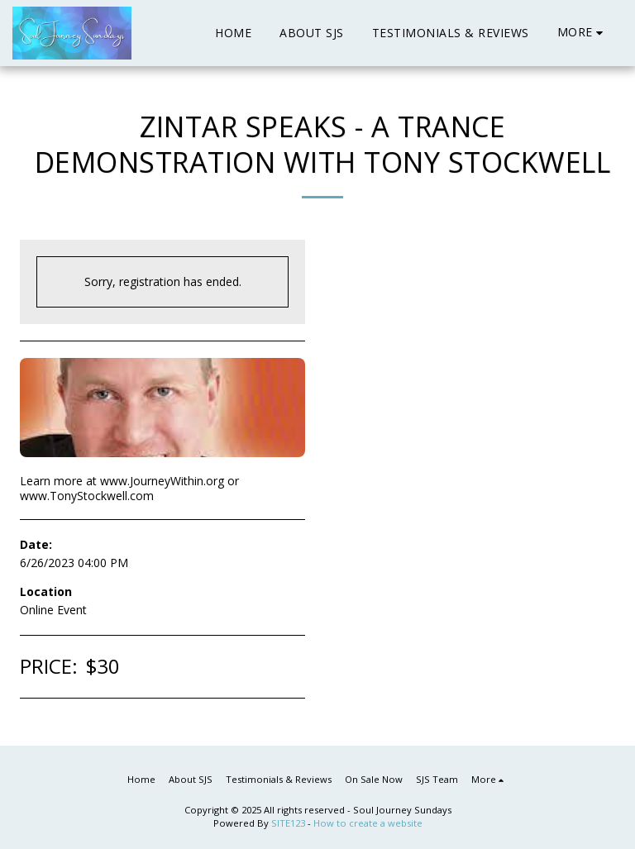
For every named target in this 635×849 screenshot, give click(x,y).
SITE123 (288, 823)
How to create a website (368, 823)
